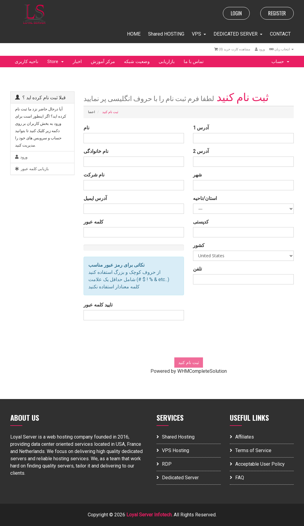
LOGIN (236, 13)
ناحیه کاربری (26, 61)
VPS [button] (199, 34)
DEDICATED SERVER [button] (238, 34)
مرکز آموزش (103, 61)
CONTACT (280, 34)
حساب (280, 61)
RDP (164, 464)
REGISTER (277, 13)
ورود (260, 49)
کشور (198, 245)
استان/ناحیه (205, 198)
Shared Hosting (176, 437)
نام (86, 128)
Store (55, 61)
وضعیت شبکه (137, 61)
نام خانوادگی (96, 151)
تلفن (197, 269)
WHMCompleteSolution (202, 371)
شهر (197, 175)
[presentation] (188, 341)
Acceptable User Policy (257, 464)
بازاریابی (167, 61)
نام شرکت (94, 175)
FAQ (237, 477)
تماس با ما (194, 61)
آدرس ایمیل (95, 198)
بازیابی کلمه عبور (32, 168)
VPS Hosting (173, 450)
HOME (134, 34)
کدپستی (201, 222)
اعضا (91, 112)
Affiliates (242, 437)
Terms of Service (250, 450)
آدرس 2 (201, 151)
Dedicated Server (178, 477)
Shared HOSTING (166, 34)
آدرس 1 (201, 128)
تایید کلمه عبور (98, 305)
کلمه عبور (93, 222)
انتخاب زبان (281, 49)
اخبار (77, 61)
